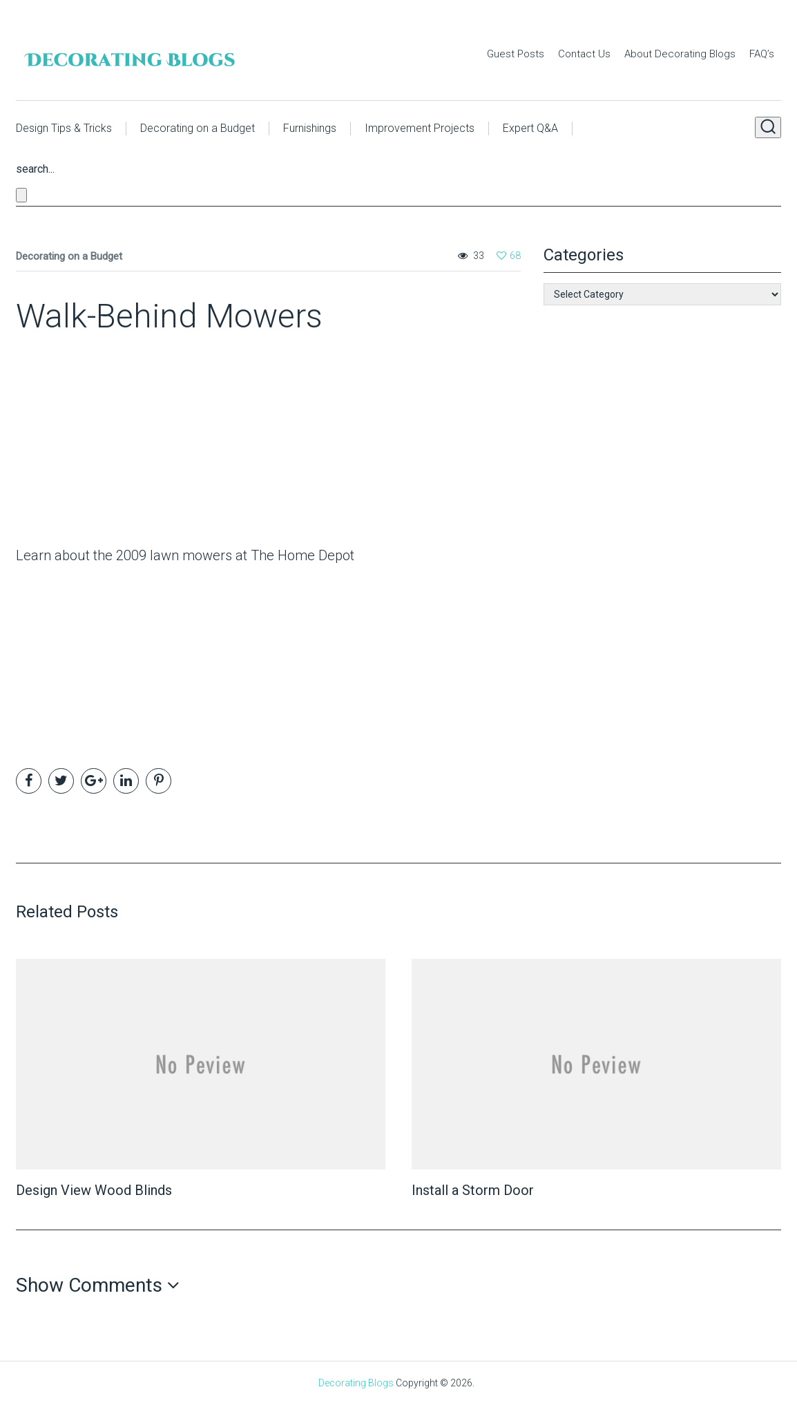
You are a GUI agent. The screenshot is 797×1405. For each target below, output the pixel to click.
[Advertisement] (102, 444)
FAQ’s (761, 54)
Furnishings (309, 128)
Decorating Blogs (356, 1382)
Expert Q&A (530, 128)
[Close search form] (21, 195)
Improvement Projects (419, 128)
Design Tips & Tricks (64, 128)
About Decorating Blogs (680, 54)
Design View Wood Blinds (94, 1190)
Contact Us (584, 54)
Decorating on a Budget (197, 128)
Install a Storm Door (473, 1190)
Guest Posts (515, 54)
